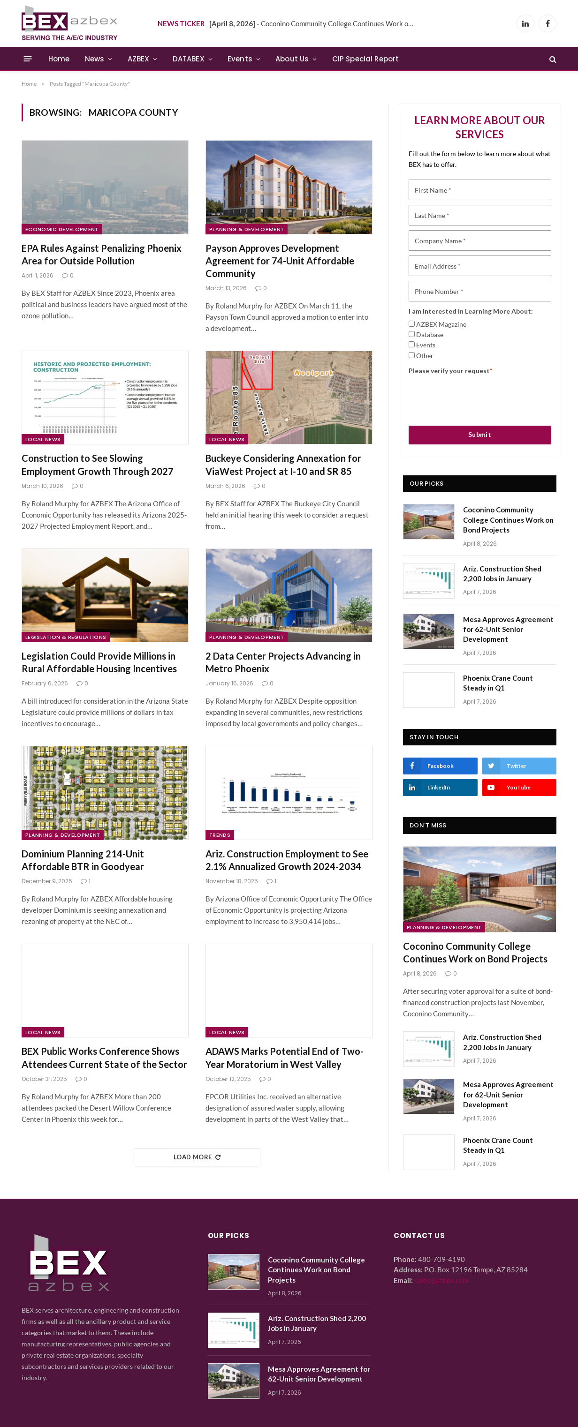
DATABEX (189, 59)
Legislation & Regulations (65, 637)
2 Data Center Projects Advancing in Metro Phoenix (283, 662)
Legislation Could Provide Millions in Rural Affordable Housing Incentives (99, 662)
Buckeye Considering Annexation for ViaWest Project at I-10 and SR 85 (283, 464)
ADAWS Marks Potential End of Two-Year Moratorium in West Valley (284, 1057)
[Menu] (28, 59)
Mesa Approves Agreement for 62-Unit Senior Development (508, 629)
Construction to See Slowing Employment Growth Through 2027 (98, 464)
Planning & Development (246, 229)
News (95, 59)
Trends (219, 835)
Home (59, 59)
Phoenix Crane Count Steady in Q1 (498, 683)
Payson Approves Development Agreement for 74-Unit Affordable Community (279, 260)
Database (429, 334)
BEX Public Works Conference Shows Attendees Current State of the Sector (104, 1057)
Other (425, 356)
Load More (197, 1157)
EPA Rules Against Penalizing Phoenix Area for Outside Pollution (102, 254)
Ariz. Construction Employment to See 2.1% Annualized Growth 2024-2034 (286, 860)
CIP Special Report (365, 59)
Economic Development (62, 229)
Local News (43, 439)
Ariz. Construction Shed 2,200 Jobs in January (502, 573)
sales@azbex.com (441, 1280)
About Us (292, 59)
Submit (480, 434)
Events (240, 59)
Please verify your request (450, 371)
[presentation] (480, 397)
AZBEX (139, 59)
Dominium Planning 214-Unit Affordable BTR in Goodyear (83, 860)
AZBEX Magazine (441, 324)
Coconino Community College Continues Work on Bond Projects (314, 23)
